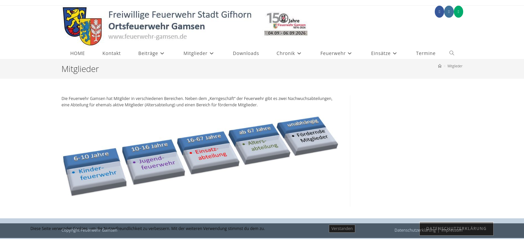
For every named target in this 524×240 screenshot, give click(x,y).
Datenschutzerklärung (456, 228)
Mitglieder (455, 66)
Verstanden (342, 228)
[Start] (439, 66)
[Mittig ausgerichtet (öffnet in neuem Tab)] (458, 12)
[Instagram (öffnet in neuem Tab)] (448, 12)
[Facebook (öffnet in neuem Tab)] (439, 12)
